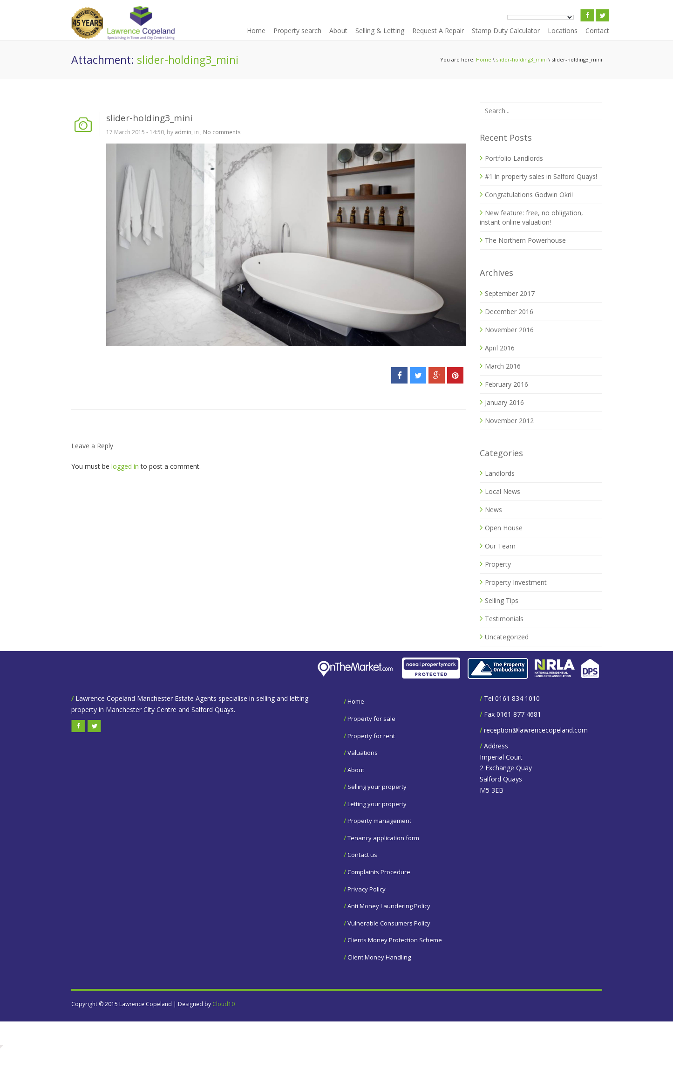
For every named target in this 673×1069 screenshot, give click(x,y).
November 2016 (509, 329)
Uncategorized (507, 636)
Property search (297, 30)
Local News (502, 491)
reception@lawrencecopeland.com (536, 730)
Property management (379, 820)
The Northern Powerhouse (525, 240)
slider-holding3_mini (521, 59)
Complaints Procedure (378, 872)
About (338, 30)
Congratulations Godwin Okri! (529, 194)
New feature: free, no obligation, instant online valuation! (531, 217)
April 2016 (500, 347)
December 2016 (509, 311)
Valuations (362, 752)
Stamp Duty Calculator (506, 30)
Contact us (362, 854)
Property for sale (371, 718)
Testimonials (504, 618)
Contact (597, 30)
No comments (221, 132)
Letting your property (377, 804)
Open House (504, 527)
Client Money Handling (379, 957)
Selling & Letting (379, 30)
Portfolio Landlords (514, 158)
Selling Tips (501, 600)
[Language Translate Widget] (540, 17)
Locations (563, 30)
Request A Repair (438, 30)
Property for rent (371, 736)
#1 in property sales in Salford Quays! (541, 176)
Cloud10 (223, 1004)
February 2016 (506, 384)
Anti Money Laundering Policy (388, 906)
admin (183, 132)
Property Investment (516, 582)
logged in (125, 466)
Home (256, 30)
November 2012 (509, 420)
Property (498, 564)
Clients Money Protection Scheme (394, 940)
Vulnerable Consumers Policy (388, 923)
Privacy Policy (366, 889)
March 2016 (503, 366)
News (493, 509)
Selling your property (377, 786)
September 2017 (510, 293)
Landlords (500, 473)
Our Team (500, 545)
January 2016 (504, 402)
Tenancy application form (383, 838)
